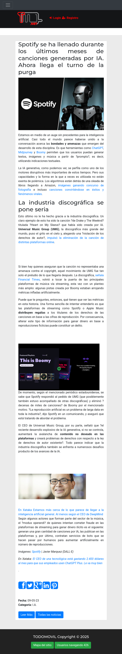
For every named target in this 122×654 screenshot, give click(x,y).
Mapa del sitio (42, 645)
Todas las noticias (49, 614)
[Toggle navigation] (8, 5)
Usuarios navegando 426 (73, 645)
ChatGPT (97, 148)
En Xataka (25, 510)
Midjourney (25, 152)
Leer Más (27, 614)
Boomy (41, 152)
